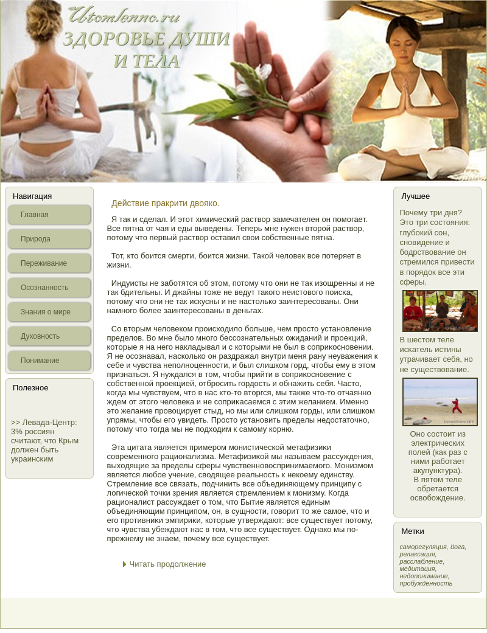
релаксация (417, 554)
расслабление (421, 561)
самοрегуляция (422, 546)
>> (17, 422)
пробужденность (425, 583)
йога (457, 546)
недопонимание (423, 575)
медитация (417, 568)
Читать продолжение (168, 564)
